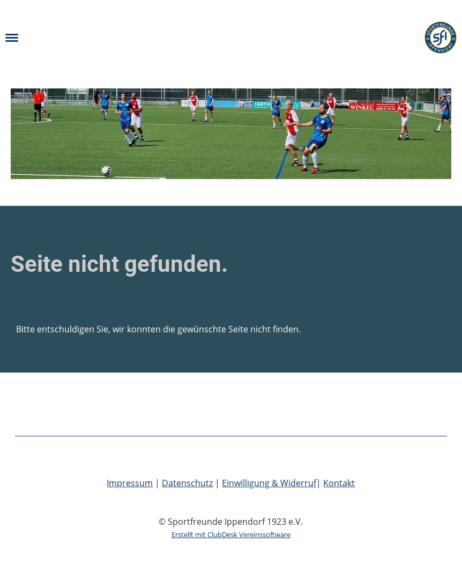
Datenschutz (187, 483)
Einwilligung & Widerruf (269, 483)
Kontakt (339, 483)
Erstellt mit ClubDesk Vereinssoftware (231, 534)
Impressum (130, 483)
